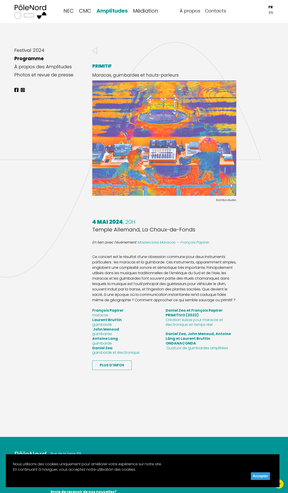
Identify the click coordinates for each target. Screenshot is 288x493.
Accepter (260, 476)
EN (271, 12)
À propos (190, 10)
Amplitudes (112, 10)
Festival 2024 (29, 50)
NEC (68, 10)
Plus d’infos (112, 365)
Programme (29, 58)
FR (270, 7)
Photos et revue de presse (43, 75)
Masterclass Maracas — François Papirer (173, 242)
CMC (85, 10)
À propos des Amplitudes (43, 66)
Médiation (145, 10)
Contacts (215, 10)
